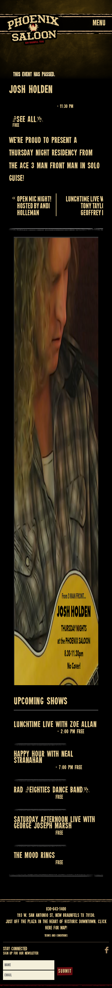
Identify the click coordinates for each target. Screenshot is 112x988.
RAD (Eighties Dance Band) (52, 790)
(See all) (28, 120)
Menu (99, 23)
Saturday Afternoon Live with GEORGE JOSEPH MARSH (54, 823)
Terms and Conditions (56, 935)
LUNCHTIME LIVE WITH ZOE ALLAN (55, 725)
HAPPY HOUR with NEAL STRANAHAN (43, 757)
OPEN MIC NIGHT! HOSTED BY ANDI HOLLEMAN (31, 204)
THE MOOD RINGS (34, 856)
